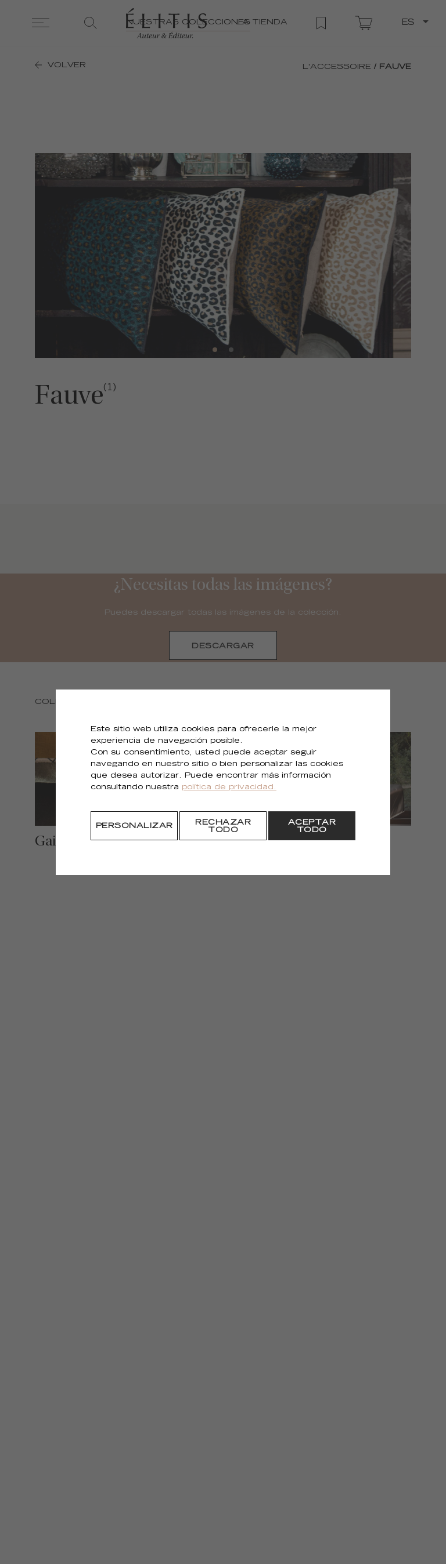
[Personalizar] (134, 825)
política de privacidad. (229, 788)
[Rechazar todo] (223, 825)
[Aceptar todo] (311, 825)
